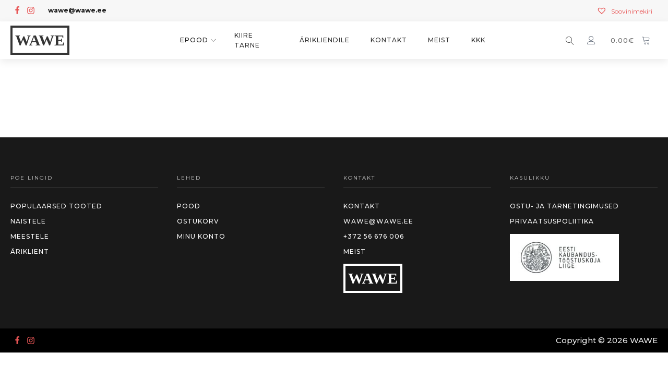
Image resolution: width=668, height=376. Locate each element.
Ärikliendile (325, 40)
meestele (29, 236)
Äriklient (29, 251)
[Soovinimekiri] (624, 11)
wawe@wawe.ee (378, 221)
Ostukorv (198, 221)
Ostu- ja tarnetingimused (564, 206)
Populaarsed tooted (56, 206)
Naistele (28, 221)
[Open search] (570, 40)
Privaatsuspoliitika (552, 221)
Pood (188, 206)
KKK (478, 40)
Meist (439, 40)
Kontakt (389, 40)
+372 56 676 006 (373, 236)
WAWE (40, 40)
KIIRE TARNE (247, 40)
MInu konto (201, 236)
